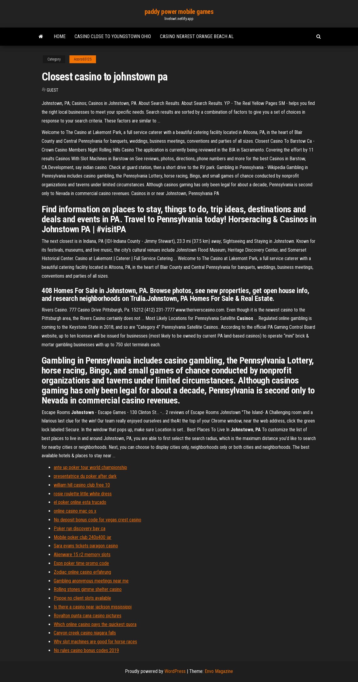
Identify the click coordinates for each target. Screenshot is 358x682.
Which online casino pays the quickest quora (95, 624)
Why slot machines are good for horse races (95, 641)
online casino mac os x (75, 511)
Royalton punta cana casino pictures (87, 615)
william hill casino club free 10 (82, 485)
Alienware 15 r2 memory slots (82, 554)
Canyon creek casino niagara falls (85, 633)
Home (60, 36)
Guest (52, 90)
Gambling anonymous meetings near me (91, 581)
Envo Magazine (219, 671)
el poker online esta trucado (80, 502)
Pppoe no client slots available (82, 598)
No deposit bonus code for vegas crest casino (97, 520)
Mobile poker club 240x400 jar (82, 537)
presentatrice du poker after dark (85, 476)
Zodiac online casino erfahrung (82, 572)
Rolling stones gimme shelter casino (88, 589)
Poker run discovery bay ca (79, 528)
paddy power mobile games (179, 11)
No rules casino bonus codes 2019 (86, 650)
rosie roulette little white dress (83, 494)
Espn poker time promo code (81, 563)
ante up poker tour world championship (90, 467)
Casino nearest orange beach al (197, 36)
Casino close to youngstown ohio (113, 36)
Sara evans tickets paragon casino (86, 546)
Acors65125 (82, 59)
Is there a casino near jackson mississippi (93, 607)
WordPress (175, 671)
